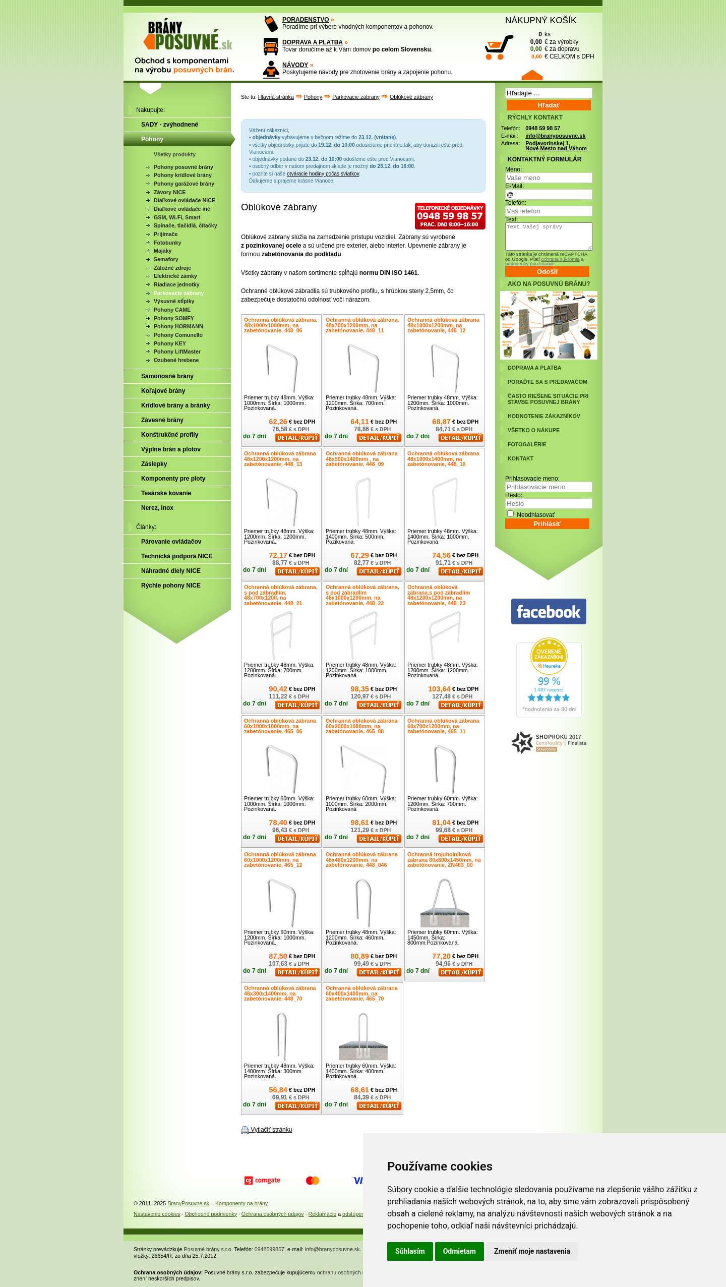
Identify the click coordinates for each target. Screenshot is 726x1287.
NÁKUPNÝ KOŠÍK (541, 20)
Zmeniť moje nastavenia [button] (532, 1251)
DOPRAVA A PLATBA (312, 42)
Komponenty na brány (241, 1203)
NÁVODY (295, 65)
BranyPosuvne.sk (188, 1203)
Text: (511, 219)
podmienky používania (529, 263)
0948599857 (269, 1249)
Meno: (513, 169)
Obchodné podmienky (211, 1214)
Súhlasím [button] (410, 1251)
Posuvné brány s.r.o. (208, 1249)
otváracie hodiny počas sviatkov (323, 174)
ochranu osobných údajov (347, 1272)
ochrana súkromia (560, 259)
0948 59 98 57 (542, 128)
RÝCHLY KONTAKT (535, 117)
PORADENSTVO (305, 19)
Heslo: (513, 495)
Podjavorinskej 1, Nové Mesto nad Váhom (556, 146)
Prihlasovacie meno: (532, 478)
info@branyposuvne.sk (555, 136)
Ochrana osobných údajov (272, 1214)
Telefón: (515, 202)
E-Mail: (514, 186)
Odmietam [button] (459, 1251)
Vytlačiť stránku (271, 1129)
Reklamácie (323, 1214)
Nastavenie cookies (157, 1214)
